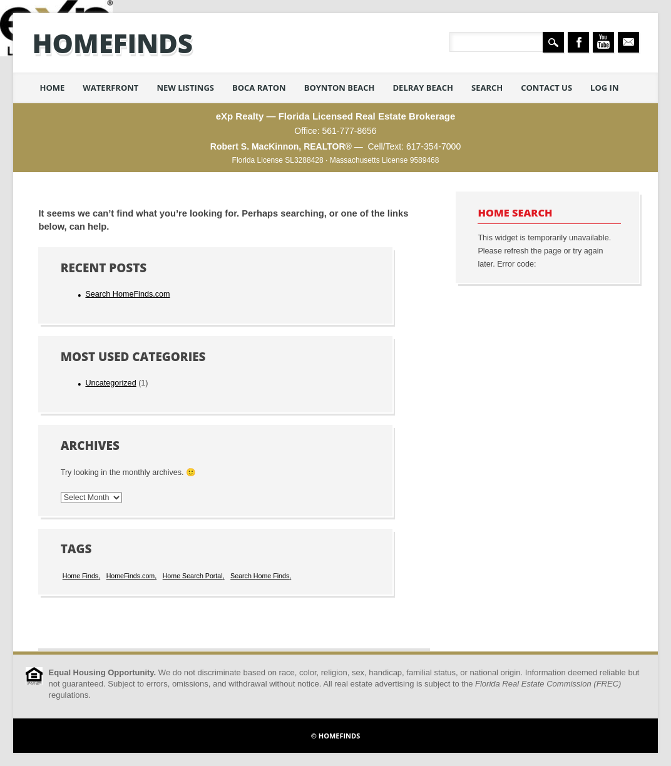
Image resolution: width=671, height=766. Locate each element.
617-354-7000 (433, 146)
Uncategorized (110, 383)
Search (487, 87)
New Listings (185, 87)
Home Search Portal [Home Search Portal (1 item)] (193, 576)
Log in (604, 87)
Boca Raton (259, 87)
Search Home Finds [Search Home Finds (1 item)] (259, 576)
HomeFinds (112, 43)
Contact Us (546, 87)
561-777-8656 (349, 131)
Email (628, 42)
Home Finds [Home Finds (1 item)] (80, 576)
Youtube (603, 42)
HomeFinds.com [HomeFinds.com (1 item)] (130, 576)
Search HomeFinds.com (127, 294)
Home (51, 87)
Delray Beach (422, 87)
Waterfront (110, 87)
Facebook (578, 42)
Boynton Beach (339, 87)
